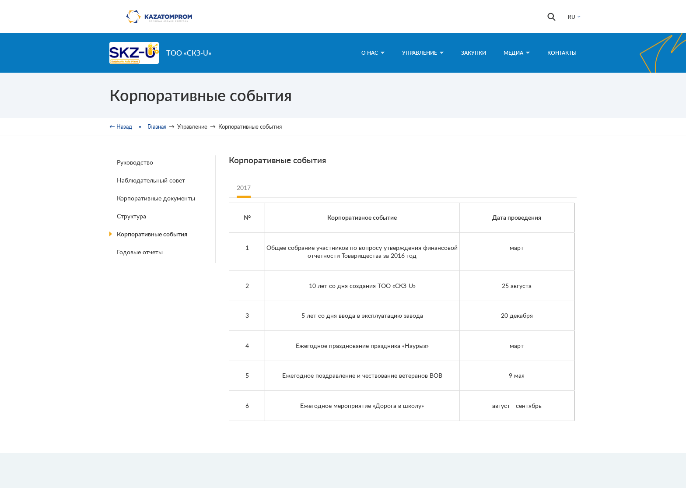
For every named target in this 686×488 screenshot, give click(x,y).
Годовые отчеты (140, 252)
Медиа (517, 52)
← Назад (120, 126)
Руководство (135, 162)
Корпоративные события (152, 234)
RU (571, 17)
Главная (156, 126)
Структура (131, 216)
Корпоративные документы (156, 198)
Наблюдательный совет (151, 180)
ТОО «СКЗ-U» (188, 53)
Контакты (562, 52)
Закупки (473, 52)
